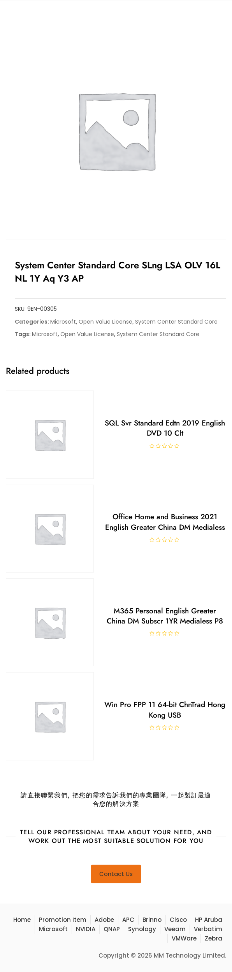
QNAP (112, 929)
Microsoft (63, 322)
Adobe (104, 920)
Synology (142, 929)
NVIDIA (85, 929)
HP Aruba (208, 920)
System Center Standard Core (176, 322)
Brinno (152, 920)
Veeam (175, 929)
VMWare (184, 938)
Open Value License (105, 322)
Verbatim (208, 929)
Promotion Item (62, 920)
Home (22, 920)
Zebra (213, 938)
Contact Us (116, 874)
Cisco (178, 920)
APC (128, 920)
